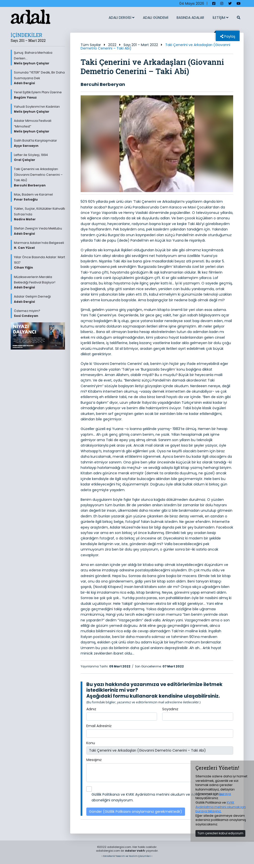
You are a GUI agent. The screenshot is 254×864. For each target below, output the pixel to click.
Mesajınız (94, 760)
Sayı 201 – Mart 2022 (141, 44)
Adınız (91, 709)
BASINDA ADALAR (190, 17)
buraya (225, 794)
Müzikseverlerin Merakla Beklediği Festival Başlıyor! (39, 282)
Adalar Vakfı (135, 851)
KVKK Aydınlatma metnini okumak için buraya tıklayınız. (220, 806)
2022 (112, 44)
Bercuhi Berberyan (103, 84)
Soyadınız (170, 709)
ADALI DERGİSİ (121, 17)
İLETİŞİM (220, 17)
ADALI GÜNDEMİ (155, 17)
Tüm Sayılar (91, 44)
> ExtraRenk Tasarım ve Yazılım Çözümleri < (127, 856)
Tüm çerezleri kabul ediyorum (220, 833)
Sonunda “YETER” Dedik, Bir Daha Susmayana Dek (39, 77)
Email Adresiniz (99, 726)
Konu (90, 743)
